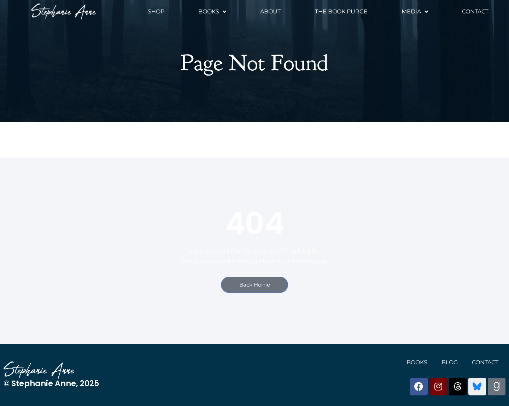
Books (212, 11)
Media (415, 11)
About (270, 11)
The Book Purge (341, 11)
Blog (449, 362)
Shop (156, 11)
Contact (475, 11)
